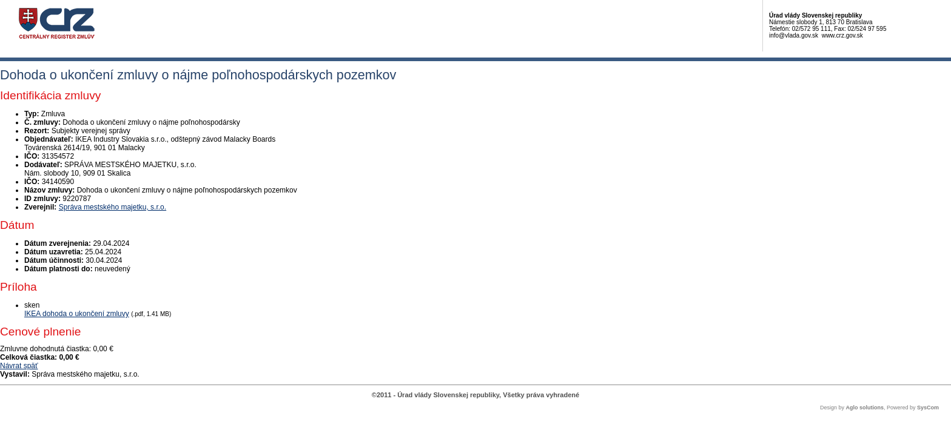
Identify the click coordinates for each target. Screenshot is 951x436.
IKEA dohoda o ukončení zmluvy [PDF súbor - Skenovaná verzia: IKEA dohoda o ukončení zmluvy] (76, 313)
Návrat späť (19, 366)
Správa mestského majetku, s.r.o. (112, 207)
